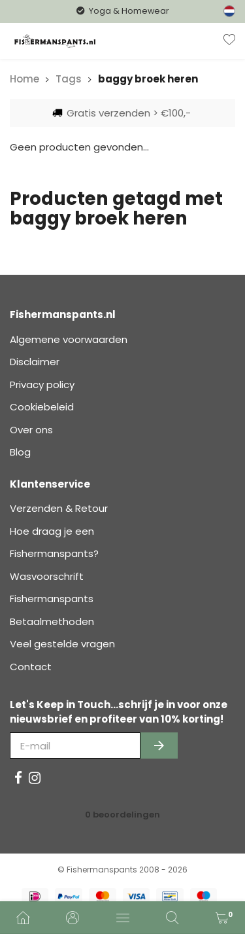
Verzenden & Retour (59, 508)
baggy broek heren (148, 79)
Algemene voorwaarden (68, 339)
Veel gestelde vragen (62, 644)
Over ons (31, 430)
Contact (31, 667)
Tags (69, 79)
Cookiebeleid (42, 407)
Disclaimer (34, 361)
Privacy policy (42, 384)
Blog (20, 452)
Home (24, 79)
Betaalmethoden (52, 621)
